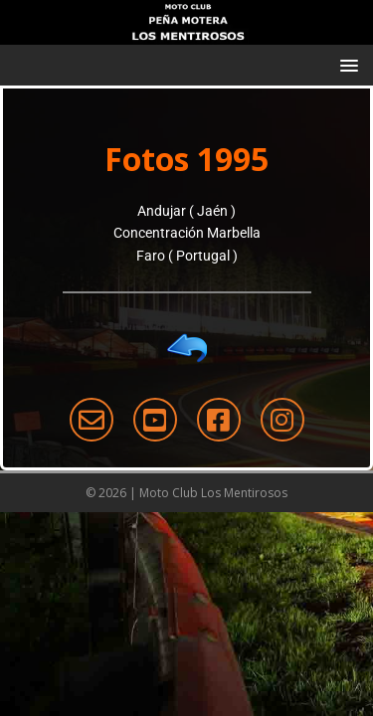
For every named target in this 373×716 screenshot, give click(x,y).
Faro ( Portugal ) (187, 256)
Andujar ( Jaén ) (186, 211)
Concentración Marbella (187, 233)
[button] (345, 64)
